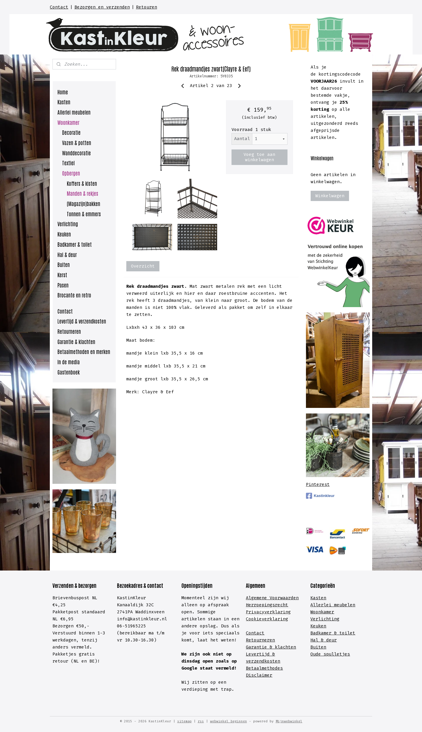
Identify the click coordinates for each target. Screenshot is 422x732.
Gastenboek (68, 372)
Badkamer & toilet (74, 244)
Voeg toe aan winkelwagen (259, 157)
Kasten (63, 101)
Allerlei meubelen (74, 112)
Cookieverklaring (267, 619)
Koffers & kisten (82, 183)
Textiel (68, 162)
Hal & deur (67, 254)
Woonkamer (68, 122)
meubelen (343, 604)
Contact (59, 7)
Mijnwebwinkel (289, 721)
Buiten (63, 264)
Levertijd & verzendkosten (81, 321)
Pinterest (318, 484)
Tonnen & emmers (84, 213)
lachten (287, 647)
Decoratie (71, 132)
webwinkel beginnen (228, 721)
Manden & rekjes (82, 193)
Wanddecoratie (76, 152)
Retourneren (69, 331)
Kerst (62, 274)
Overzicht (143, 266)
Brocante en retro (74, 295)
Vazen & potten (76, 142)
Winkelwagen (329, 195)
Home (62, 91)
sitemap (184, 721)
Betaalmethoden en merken (83, 351)
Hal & (318, 640)
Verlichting (67, 223)
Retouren (146, 7)
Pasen (63, 285)
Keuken (64, 234)
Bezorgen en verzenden (102, 7)
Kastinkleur (320, 495)
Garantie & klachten (76, 341)
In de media (68, 361)
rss (201, 721)
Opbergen (71, 173)
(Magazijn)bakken (83, 203)
